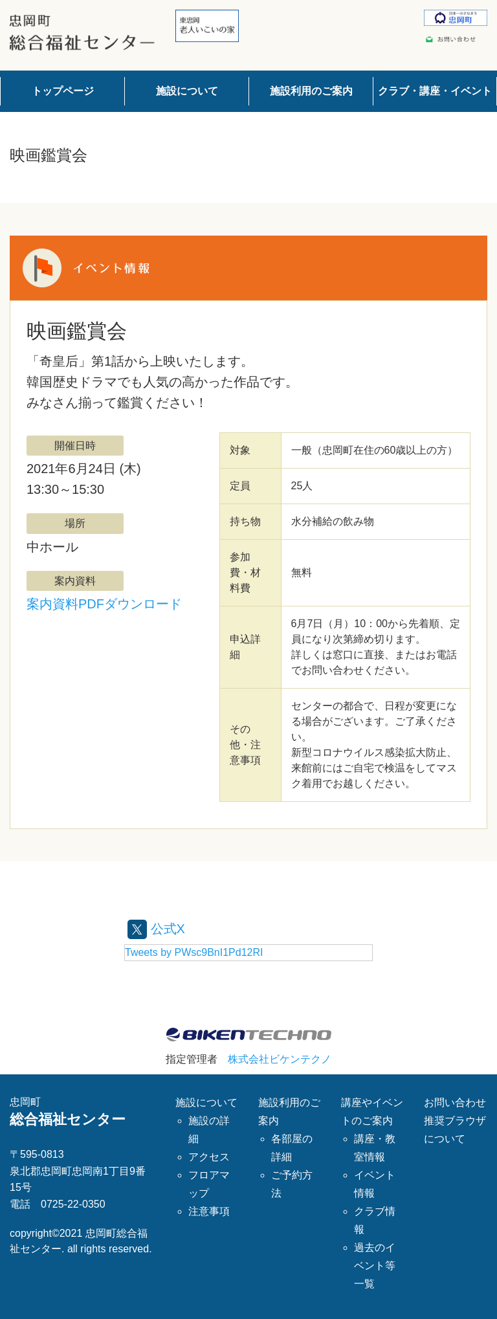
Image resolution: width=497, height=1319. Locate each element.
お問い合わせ (455, 1102)
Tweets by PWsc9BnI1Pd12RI (194, 952)
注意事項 (209, 1211)
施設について (187, 90)
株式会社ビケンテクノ (279, 1059)
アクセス (209, 1156)
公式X (156, 929)
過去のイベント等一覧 (374, 1265)
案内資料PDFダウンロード (104, 604)
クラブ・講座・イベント (435, 90)
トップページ (63, 90)
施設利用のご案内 (311, 90)
